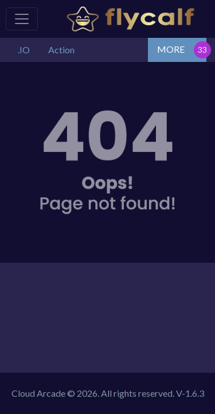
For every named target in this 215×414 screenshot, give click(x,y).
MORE (171, 49)
